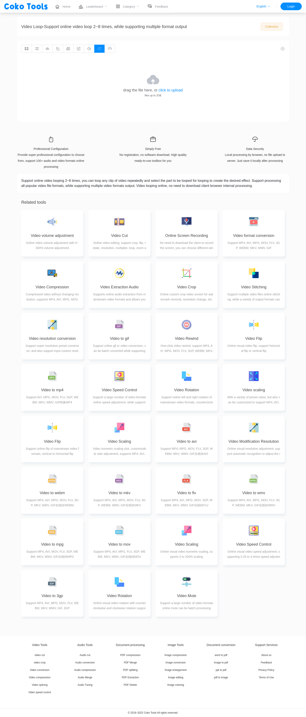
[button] (263, 6)
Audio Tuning (85, 684)
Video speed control (39, 692)
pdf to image (221, 677)
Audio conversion (85, 662)
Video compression (40, 677)
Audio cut (85, 655)
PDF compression (130, 655)
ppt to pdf (221, 670)
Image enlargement (176, 670)
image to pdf (221, 662)
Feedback (266, 662)
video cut (40, 655)
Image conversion (176, 662)
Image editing (175, 677)
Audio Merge (85, 677)
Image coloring (175, 684)
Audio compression (85, 670)
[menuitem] (63, 6)
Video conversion (40, 670)
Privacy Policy (266, 670)
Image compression (175, 655)
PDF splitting (130, 670)
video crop (39, 662)
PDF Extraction (130, 677)
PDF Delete (130, 684)
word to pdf (221, 655)
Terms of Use (266, 677)
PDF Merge (130, 662)
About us (266, 655)
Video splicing (40, 684)
